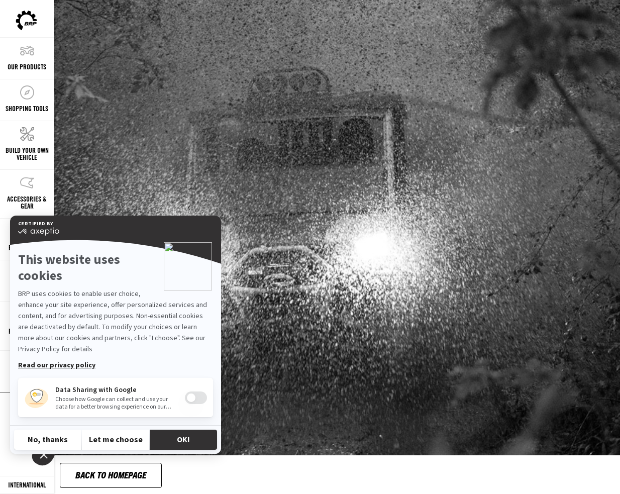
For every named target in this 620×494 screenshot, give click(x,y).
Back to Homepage (110, 474)
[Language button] (27, 485)
